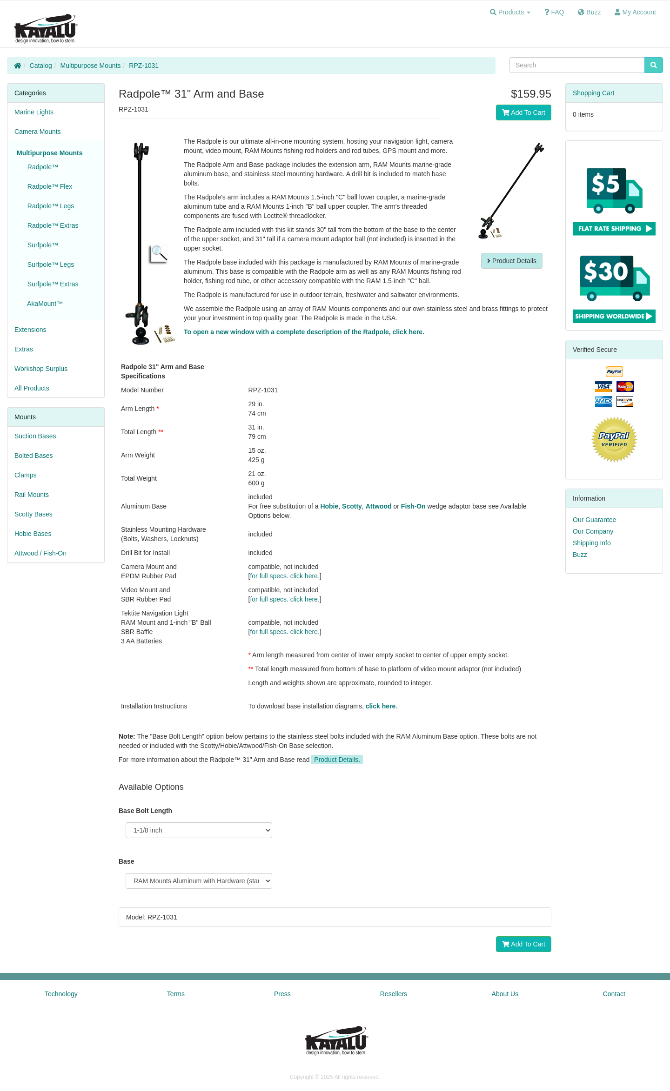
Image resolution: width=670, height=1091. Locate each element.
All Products (31, 388)
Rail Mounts (31, 494)
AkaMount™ (43, 303)
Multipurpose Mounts (90, 65)
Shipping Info (592, 543)
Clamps (25, 475)
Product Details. (337, 759)
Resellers (393, 994)
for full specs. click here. (284, 576)
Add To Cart (523, 112)
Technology (61, 994)
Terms (176, 994)
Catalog (41, 65)
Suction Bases (35, 436)
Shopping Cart (594, 93)
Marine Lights (34, 112)
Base (126, 861)
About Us (505, 994)
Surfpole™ (41, 245)
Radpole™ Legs (49, 206)
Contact (614, 994)
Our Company (593, 531)
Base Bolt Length (145, 810)
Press (282, 994)
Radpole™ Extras (51, 225)
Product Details (511, 260)
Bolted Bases (33, 455)
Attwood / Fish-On (40, 553)
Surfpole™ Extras (51, 284)
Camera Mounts (37, 131)
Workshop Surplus (40, 368)
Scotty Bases (33, 514)
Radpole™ (41, 167)
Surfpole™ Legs (49, 264)
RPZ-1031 (144, 65)
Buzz (580, 554)
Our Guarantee (594, 519)
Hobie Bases (32, 533)
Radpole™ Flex (48, 186)
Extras (23, 349)
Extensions (30, 329)
